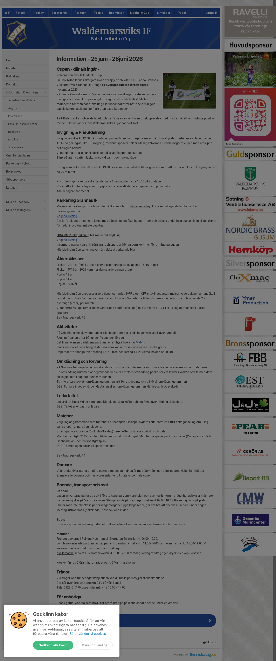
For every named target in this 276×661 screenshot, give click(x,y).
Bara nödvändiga (94, 645)
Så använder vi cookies (87, 634)
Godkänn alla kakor (53, 645)
